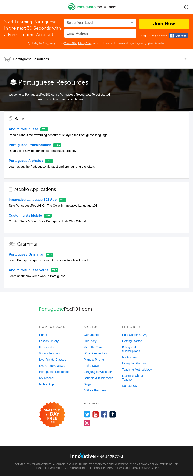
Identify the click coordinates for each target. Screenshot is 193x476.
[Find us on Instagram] (87, 423)
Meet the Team (93, 347)
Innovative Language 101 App (33, 199)
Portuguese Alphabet (26, 161)
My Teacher (46, 378)
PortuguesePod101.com (123, 464)
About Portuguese (23, 129)
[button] (186, 7)
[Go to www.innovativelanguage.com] (96, 455)
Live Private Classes (52, 359)
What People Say (95, 353)
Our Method (92, 335)
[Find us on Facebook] (104, 414)
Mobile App (46, 384)
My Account (129, 357)
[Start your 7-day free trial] (52, 415)
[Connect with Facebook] (178, 36)
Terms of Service (140, 468)
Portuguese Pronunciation (30, 145)
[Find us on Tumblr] (112, 414)
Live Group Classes (52, 365)
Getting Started (132, 341)
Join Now (164, 23)
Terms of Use (70, 43)
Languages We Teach (98, 372)
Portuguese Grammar (26, 254)
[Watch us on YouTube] (95, 414)
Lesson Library (49, 341)
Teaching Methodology (137, 369)
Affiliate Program (95, 390)
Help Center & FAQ (135, 335)
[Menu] (7, 7)
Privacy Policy (84, 43)
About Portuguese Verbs (29, 270)
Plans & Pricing (94, 359)
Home (43, 335)
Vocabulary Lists (50, 353)
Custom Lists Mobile (25, 215)
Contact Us (129, 385)
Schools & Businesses (98, 378)
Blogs (87, 384)
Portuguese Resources (31, 59)
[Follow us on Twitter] (87, 414)
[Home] (92, 10)
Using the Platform (134, 363)
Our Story (90, 341)
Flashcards (46, 347)
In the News (92, 365)
